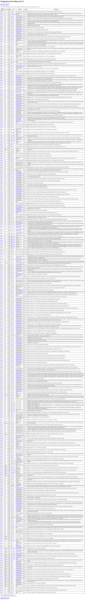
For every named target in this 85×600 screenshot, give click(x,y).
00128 (2, 310)
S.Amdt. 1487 (18, 21)
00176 (2, 419)
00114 (2, 278)
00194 (2, 461)
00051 (2, 129)
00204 (2, 483)
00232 (2, 548)
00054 (2, 137)
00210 (2, 497)
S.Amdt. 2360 (18, 358)
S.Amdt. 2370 (18, 310)
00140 (2, 337)
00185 (2, 440)
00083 (2, 203)
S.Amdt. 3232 (18, 509)
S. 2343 (12, 217)
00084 (2, 205)
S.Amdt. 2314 (18, 356)
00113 (2, 276)
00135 (2, 326)
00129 (2, 312)
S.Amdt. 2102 (18, 227)
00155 (2, 371)
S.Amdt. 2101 (18, 224)
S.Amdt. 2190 (18, 301)
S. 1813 (12, 48)
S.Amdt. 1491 (18, 25)
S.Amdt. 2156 (18, 326)
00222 (2, 524)
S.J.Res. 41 (13, 467)
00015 (2, 43)
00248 (2, 585)
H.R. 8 (12, 592)
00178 (2, 424)
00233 (2, 550)
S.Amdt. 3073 (18, 511)
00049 (2, 124)
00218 (2, 515)
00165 (2, 394)
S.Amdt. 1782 (18, 106)
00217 (2, 513)
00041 (2, 106)
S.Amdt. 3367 (18, 581)
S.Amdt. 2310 (18, 385)
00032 (2, 84)
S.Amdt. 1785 (18, 113)
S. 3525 (12, 474)
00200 (2, 474)
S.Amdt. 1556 (18, 120)
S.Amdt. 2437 (18, 374)
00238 (2, 562)
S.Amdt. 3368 (18, 565)
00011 (2, 34)
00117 (2, 285)
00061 (2, 153)
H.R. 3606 (13, 129)
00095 (2, 233)
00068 (2, 169)
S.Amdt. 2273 (18, 340)
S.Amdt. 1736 (18, 111)
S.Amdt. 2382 (18, 338)
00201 (2, 476)
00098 (2, 240)
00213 (2, 504)
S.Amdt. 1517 (18, 109)
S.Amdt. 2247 (18, 383)
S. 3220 (12, 280)
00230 (2, 543)
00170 (2, 405)
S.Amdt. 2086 (18, 208)
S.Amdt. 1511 (18, 23)
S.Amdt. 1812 (18, 102)
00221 (2, 522)
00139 (2, 335)
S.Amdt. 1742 (18, 115)
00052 (2, 132)
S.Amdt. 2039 (18, 194)
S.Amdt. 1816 (18, 118)
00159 (2, 380)
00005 (2, 20)
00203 (2, 481)
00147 (2, 353)
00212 (2, 501)
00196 (2, 465)
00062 (2, 155)
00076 (2, 187)
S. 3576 (12, 465)
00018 (2, 51)
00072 (2, 178)
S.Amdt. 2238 (18, 315)
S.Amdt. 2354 (18, 349)
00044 (2, 113)
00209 (2, 495)
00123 (2, 299)
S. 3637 (12, 531)
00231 (2, 545)
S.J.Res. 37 (13, 335)
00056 (2, 142)
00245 (2, 578)
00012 (2, 36)
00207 (2, 490)
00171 (2, 407)
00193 (2, 458)
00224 (2, 529)
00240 (2, 567)
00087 (2, 212)
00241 (2, 569)
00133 (2, 321)
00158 (2, 378)
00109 (2, 267)
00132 (2, 319)
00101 (2, 247)
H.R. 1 (12, 543)
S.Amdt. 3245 (18, 502)
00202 (2, 479)
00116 (2, 283)
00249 (2, 587)
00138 (2, 333)
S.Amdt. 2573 (18, 436)
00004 (2, 18)
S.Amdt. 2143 (20, 262)
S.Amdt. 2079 (18, 190)
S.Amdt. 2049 (18, 185)
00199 (2, 472)
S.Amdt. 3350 (18, 563)
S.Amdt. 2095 (18, 210)
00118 (2, 287)
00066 (2, 164)
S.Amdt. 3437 (18, 548)
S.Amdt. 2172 (18, 313)
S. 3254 (12, 488)
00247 (2, 583)
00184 (2, 438)
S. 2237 (12, 414)
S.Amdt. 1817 (18, 88)
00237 (2, 560)
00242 (2, 571)
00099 (2, 242)
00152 (2, 364)
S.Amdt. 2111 (18, 257)
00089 (2, 217)
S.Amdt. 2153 (18, 274)
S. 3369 (12, 429)
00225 (2, 531)
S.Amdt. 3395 (18, 546)
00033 (2, 87)
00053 (2, 135)
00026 (2, 71)
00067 (2, 167)
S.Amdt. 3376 (18, 574)
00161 (2, 385)
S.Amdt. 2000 (18, 172)
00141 (2, 339)
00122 (2, 296)
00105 (2, 256)
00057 (2, 144)
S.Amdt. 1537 (18, 90)
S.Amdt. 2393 (20, 290)
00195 (2, 463)
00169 (2, 403)
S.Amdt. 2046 (18, 199)
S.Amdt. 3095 (18, 495)
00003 (2, 16)
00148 (2, 355)
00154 (2, 369)
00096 (2, 235)
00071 (2, 176)
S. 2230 (12, 162)
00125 (2, 303)
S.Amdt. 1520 (20, 66)
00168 (2, 401)
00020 (2, 56)
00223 (2, 526)
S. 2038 (12, 16)
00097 (2, 238)
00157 (2, 376)
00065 (2, 162)
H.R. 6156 (13, 526)
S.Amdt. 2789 (18, 459)
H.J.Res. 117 (13, 461)
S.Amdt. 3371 (18, 570)
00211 (2, 499)
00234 (2, 553)
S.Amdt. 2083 (18, 183)
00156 (2, 373)
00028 (2, 75)
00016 (2, 46)
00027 (2, 73)
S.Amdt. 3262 (18, 520)
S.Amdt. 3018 (18, 504)
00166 (2, 396)
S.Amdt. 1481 (18, 39)
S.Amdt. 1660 (18, 80)
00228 (2, 538)
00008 (2, 27)
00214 (2, 506)
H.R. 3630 (13, 61)
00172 (2, 410)
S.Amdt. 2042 (18, 197)
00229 (2, 540)
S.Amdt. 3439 (18, 556)
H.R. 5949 (13, 548)
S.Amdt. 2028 (18, 192)
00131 (2, 317)
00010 (2, 32)
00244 (2, 576)
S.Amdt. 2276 (18, 333)
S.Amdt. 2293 (18, 344)
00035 (2, 92)
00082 (2, 201)
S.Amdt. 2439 (18, 376)
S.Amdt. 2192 (18, 299)
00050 (2, 126)
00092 (2, 223)
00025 (2, 68)
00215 (2, 508)
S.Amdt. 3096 (18, 497)
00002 (2, 13)
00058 (2, 146)
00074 (2, 183)
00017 (2, 48)
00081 (2, 198)
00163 (2, 389)
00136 (2, 328)
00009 (2, 29)
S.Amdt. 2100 (18, 222)
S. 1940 (12, 394)
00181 (2, 431)
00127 (2, 308)
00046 (2, 117)
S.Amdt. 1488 (18, 34)
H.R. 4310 (13, 540)
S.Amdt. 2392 (20, 292)
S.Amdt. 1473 (18, 32)
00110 (2, 269)
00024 (2, 65)
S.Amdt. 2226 (18, 360)
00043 (2, 110)
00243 (2, 574)
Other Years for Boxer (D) (5, 597)
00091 (2, 221)
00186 (2, 442)
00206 (2, 488)
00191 (2, 454)
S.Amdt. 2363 (18, 369)
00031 (2, 82)
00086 (2, 210)
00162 (2, 387)
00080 (2, 196)
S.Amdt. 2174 (18, 308)
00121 (2, 294)
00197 (2, 467)
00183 (2, 436)
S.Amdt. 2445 (18, 306)
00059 (2, 149)
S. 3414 (12, 440)
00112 (2, 274)
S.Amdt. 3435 (18, 551)
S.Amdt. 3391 (18, 583)
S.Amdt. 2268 (18, 331)
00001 (2, 11)
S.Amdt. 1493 (18, 37)
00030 (2, 80)
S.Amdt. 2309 (18, 322)
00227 (2, 535)
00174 (2, 414)
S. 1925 (12, 205)
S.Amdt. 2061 (18, 176)
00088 (2, 214)
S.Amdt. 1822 (18, 85)
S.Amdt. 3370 (18, 567)
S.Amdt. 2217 (18, 324)
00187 (2, 445)
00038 (2, 99)
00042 (2, 108)
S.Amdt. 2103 (18, 230)
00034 (2, 90)
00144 (2, 346)
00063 (2, 158)
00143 (2, 344)
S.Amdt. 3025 (18, 506)
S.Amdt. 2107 (18, 265)
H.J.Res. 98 (13, 13)
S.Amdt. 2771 (18, 447)
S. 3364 (12, 431)
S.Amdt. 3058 (18, 500)
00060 (2, 151)
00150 (2, 360)
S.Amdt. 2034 (18, 181)
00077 (2, 189)
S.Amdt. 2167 (18, 304)
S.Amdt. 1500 (18, 30)
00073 (2, 180)
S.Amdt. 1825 (18, 78)
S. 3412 (12, 436)
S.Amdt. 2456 (18, 378)
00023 (2, 63)
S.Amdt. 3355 (18, 579)
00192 (2, 456)
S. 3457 (12, 454)
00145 (2, 348)
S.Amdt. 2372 (18, 381)
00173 (2, 412)
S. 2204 (12, 149)
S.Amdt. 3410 (18, 576)
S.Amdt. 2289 (18, 342)
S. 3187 (12, 256)
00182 (2, 433)
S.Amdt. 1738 (18, 83)
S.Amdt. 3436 (18, 554)
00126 (2, 305)
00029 (2, 78)
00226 (2, 533)
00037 (2, 97)
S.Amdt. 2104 (18, 233)
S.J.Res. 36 (13, 169)
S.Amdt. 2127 (20, 270)
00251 (2, 592)
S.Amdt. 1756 (18, 95)
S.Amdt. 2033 (18, 174)
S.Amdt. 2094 (18, 206)
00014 (2, 41)
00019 (2, 53)
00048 (2, 122)
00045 (2, 115)
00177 (2, 422)
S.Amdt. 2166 (18, 390)
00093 (2, 226)
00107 (2, 262)
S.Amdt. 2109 (18, 267)
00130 (2, 314)
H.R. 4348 (13, 403)
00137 (2, 330)
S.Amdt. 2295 (18, 351)
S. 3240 (12, 285)
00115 (2, 280)
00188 (2, 447)
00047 (2, 119)
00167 (2, 398)
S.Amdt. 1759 (18, 97)
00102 (2, 249)
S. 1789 (12, 151)
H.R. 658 (12, 43)
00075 (2, 185)
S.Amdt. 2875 (18, 484)
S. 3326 (12, 447)
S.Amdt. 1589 (18, 104)
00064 (2, 160)
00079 (2, 194)
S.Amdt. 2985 (18, 488)
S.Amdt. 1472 (18, 28)
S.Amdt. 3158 (18, 493)
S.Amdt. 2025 (18, 188)
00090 (2, 219)
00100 (2, 244)
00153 (2, 367)
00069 (2, 171)
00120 (2, 292)
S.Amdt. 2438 (18, 372)
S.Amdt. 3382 (18, 572)
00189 (2, 449)
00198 (2, 470)
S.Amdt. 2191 (18, 319)
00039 (2, 101)
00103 (2, 251)
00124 (2, 301)
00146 (2, 351)
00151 (2, 362)
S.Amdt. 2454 (18, 347)
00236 (2, 558)
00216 (2, 510)
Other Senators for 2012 (4, 598)
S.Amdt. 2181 (18, 317)
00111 (2, 271)
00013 (2, 38)
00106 (2, 259)
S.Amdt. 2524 (20, 417)
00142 (2, 342)
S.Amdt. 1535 (18, 76)
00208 (2, 492)
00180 (2, 429)
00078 (2, 192)
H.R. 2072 (13, 221)
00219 (2, 517)
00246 (2, 580)
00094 (2, 229)
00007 (2, 25)
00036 (2, 94)
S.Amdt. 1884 (18, 138)
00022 (2, 61)
